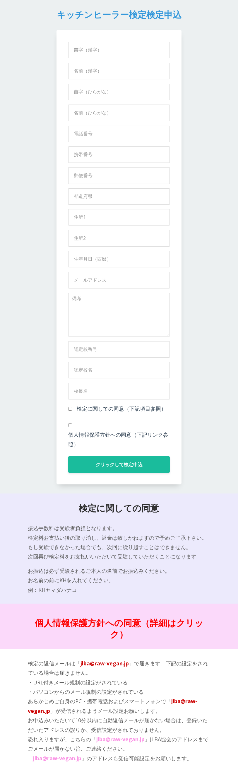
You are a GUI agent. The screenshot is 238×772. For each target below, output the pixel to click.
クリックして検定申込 (119, 464)
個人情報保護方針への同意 (88, 623)
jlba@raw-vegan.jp (105, 663)
